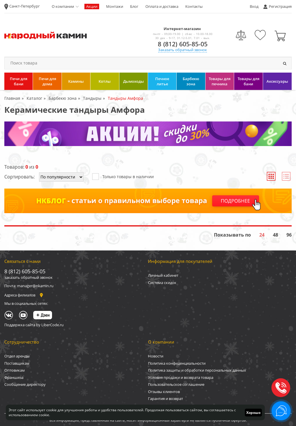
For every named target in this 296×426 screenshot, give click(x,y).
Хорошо (253, 412)
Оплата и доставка (161, 6)
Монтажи (114, 6)
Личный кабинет (163, 275)
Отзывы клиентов (164, 391)
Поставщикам (16, 363)
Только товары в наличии (123, 176)
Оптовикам (14, 370)
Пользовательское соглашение (176, 384)
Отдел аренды (16, 356)
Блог (134, 6)
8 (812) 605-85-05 (183, 44)
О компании (63, 6)
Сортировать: (19, 177)
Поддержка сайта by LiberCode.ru (34, 324)
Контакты (194, 6)
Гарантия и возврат (165, 398)
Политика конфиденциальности (177, 363)
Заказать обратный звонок (182, 49)
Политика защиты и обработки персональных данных (197, 370)
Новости (155, 356)
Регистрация (280, 6)
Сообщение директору (25, 384)
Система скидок (162, 282)
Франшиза (13, 377)
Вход (254, 6)
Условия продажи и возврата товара (180, 377)
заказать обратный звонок (28, 277)
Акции (91, 6)
